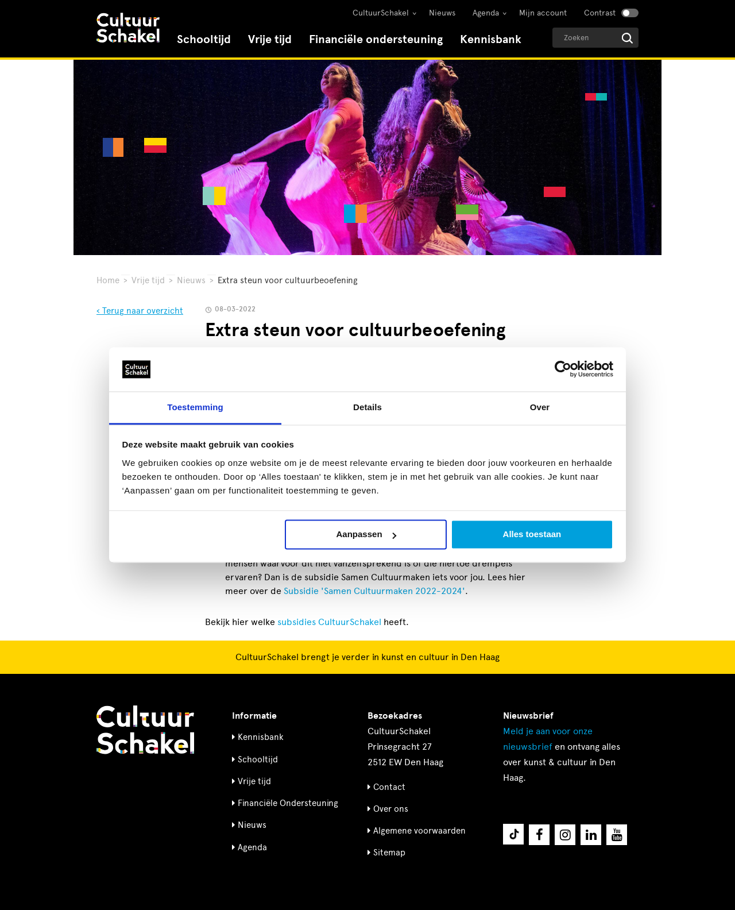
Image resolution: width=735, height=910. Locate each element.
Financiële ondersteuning (376, 39)
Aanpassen (366, 534)
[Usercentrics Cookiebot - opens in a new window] (563, 369)
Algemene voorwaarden (419, 831)
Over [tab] (540, 407)
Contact (389, 787)
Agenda (486, 13)
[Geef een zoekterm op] (595, 38)
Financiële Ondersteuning (288, 803)
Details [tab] (367, 407)
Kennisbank (490, 39)
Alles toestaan (532, 534)
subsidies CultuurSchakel (329, 621)
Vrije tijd (270, 39)
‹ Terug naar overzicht (139, 311)
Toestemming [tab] (195, 407)
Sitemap (389, 852)
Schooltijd (204, 39)
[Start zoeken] (627, 38)
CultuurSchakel (381, 13)
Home (107, 280)
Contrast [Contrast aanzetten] (600, 13)
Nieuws (442, 13)
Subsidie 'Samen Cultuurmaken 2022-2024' (374, 590)
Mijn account (543, 13)
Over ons (390, 809)
